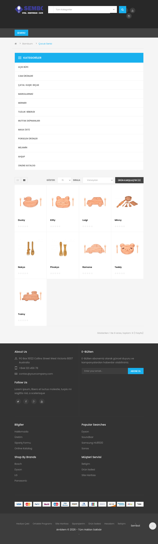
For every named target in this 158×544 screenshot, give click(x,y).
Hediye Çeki (22, 523)
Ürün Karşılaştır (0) (129, 180)
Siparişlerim (78, 523)
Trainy (21, 314)
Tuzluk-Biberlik (26, 111)
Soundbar (88, 437)
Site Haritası (89, 475)
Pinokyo (54, 267)
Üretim (19, 437)
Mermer (22, 102)
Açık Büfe (23, 67)
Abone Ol (136, 371)
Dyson (85, 431)
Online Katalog (23, 448)
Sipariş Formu (23, 442)
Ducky (21, 220)
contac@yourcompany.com (36, 373)
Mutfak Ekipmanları (29, 120)
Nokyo (21, 267)
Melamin (22, 147)
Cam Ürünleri (25, 75)
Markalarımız (25, 93)
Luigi (85, 220)
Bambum (27, 43)
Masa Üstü (24, 129)
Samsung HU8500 (92, 442)
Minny (118, 220)
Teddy (118, 267)
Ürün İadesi (88, 469)
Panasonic (21, 480)
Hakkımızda (21, 431)
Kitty (52, 220)
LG (16, 475)
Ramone (87, 267)
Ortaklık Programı (42, 523)
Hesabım (109, 523)
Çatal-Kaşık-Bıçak (28, 85)
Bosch (18, 464)
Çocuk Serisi (45, 43)
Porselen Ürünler (28, 138)
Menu (21, 32)
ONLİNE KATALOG (26, 165)
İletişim (86, 464)
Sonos (85, 448)
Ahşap (21, 156)
